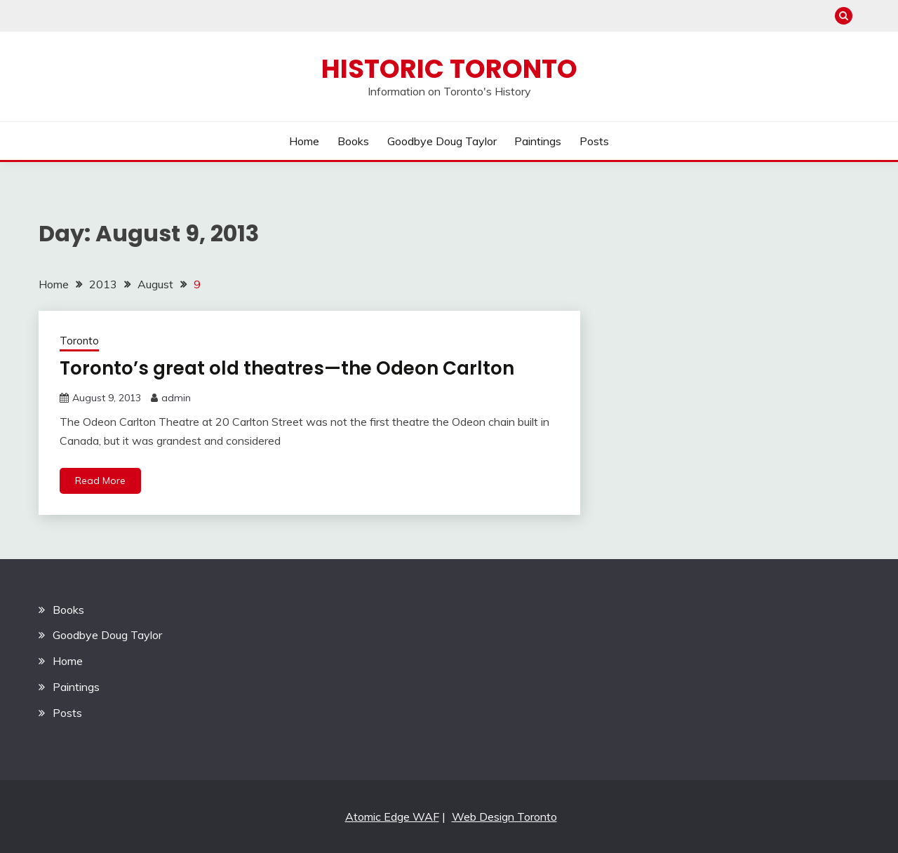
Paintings (537, 141)
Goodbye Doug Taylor (442, 141)
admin (176, 397)
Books (353, 141)
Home (304, 141)
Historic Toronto (449, 69)
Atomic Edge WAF (392, 817)
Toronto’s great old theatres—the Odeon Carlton (287, 368)
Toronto (79, 340)
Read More (100, 480)
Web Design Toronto (504, 817)
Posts (594, 141)
